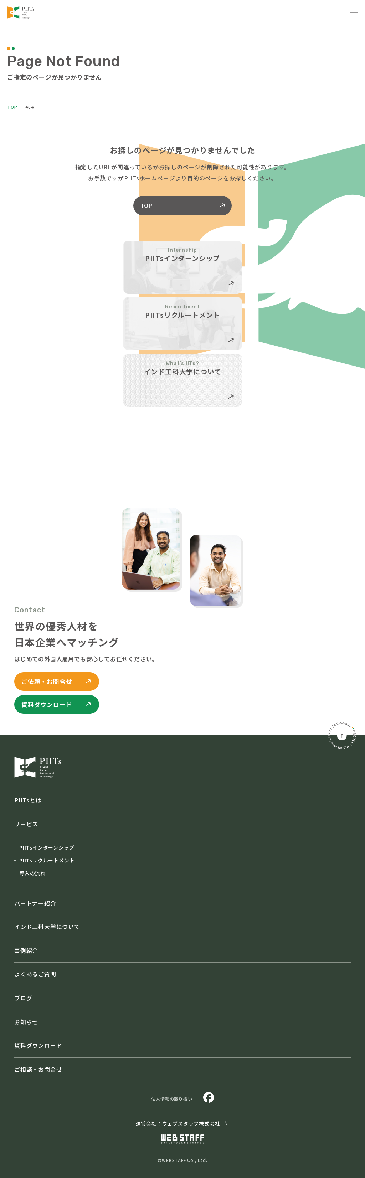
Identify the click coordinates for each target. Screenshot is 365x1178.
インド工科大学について (47, 926)
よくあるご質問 (35, 974)
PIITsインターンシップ (44, 847)
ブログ (23, 998)
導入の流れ (30, 873)
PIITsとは (28, 800)
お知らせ (26, 1022)
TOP (12, 107)
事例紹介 (26, 950)
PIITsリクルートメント (44, 860)
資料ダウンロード (38, 1045)
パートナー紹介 (35, 903)
